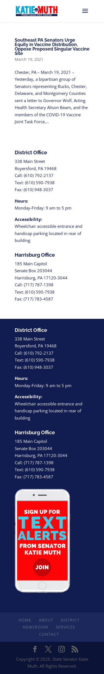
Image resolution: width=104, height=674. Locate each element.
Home (25, 620)
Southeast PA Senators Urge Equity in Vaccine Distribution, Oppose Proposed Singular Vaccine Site (52, 46)
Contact (49, 634)
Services (65, 627)
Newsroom (35, 627)
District (70, 620)
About (46, 620)
